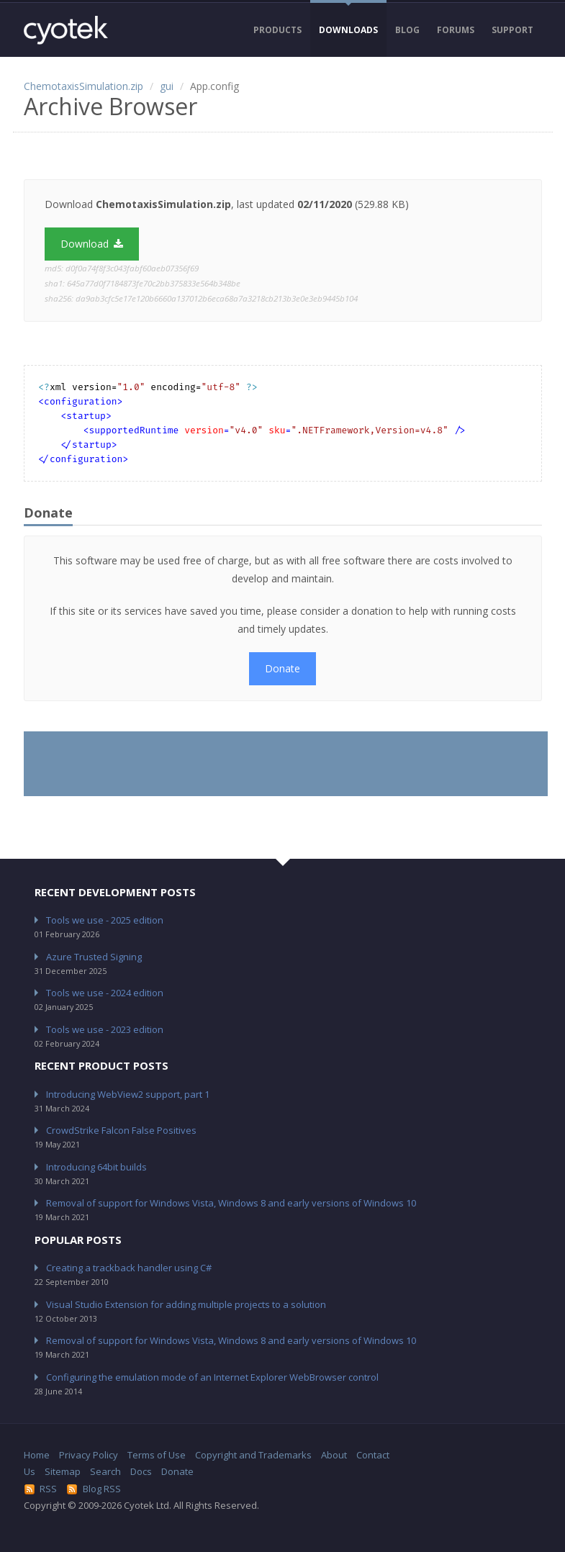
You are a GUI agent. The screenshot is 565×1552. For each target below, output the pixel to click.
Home (37, 1454)
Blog (407, 30)
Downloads (348, 30)
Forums (455, 30)
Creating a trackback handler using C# (129, 1267)
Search (105, 1471)
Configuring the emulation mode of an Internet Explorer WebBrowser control (212, 1377)
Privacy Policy (88, 1454)
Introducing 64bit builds (96, 1166)
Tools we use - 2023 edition (104, 1029)
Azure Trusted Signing (94, 956)
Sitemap (63, 1471)
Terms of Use (156, 1454)
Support (512, 30)
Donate (282, 668)
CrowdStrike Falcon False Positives (121, 1130)
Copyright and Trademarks (253, 1454)
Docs (141, 1471)
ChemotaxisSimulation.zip (83, 86)
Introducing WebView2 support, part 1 (127, 1094)
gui (166, 86)
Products (277, 30)
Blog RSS (93, 1488)
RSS (41, 1488)
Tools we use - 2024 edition (104, 992)
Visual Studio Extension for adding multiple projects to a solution (186, 1304)
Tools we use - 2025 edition (104, 919)
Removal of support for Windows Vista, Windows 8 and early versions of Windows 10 (231, 1202)
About (334, 1454)
